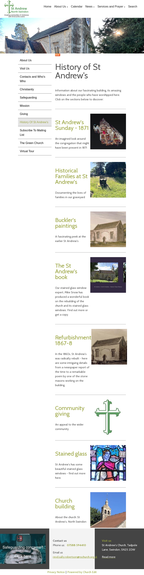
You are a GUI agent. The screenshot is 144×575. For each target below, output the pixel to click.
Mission (24, 105)
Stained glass (71, 453)
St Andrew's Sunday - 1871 (72, 125)
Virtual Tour (27, 151)
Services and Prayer (110, 6)
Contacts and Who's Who (32, 79)
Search (132, 6)
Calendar (76, 6)
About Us (60, 6)
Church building (65, 503)
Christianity (27, 89)
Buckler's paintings (66, 222)
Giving (24, 113)
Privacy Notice (56, 572)
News (88, 6)
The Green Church (32, 143)
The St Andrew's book (66, 271)
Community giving (69, 410)
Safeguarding (28, 97)
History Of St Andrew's (34, 122)
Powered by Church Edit (82, 572)
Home (47, 6)
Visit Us (24, 68)
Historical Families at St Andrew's (71, 176)
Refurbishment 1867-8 (73, 340)
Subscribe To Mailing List (33, 132)
